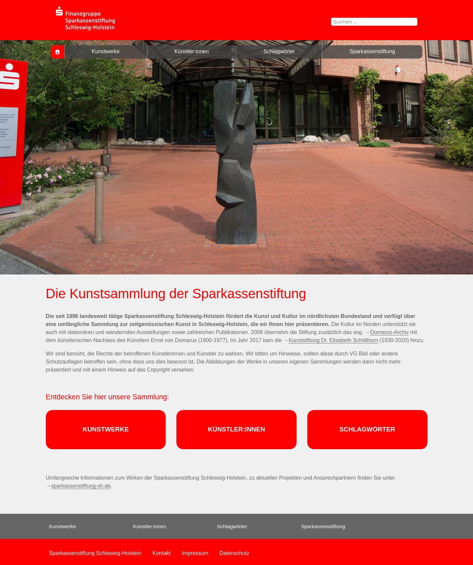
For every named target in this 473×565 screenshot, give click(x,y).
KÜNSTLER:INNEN (236, 429)
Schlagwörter (279, 51)
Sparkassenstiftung (372, 51)
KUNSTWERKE (106, 429)
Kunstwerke (106, 51)
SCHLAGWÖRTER (367, 429)
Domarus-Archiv (389, 332)
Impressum (195, 553)
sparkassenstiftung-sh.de (81, 486)
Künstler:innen (191, 51)
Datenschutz (234, 553)
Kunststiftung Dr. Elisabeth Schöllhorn (333, 340)
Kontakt (162, 553)
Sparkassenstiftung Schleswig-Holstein (95, 553)
